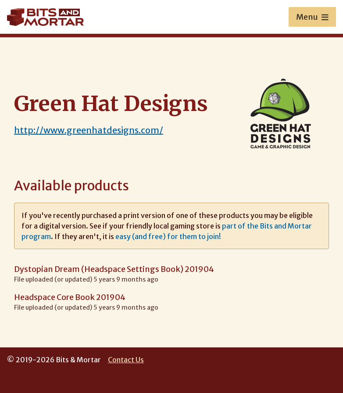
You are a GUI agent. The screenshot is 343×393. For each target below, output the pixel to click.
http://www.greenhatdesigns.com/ (88, 130)
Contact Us (126, 359)
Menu (312, 17)
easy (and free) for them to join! (168, 236)
